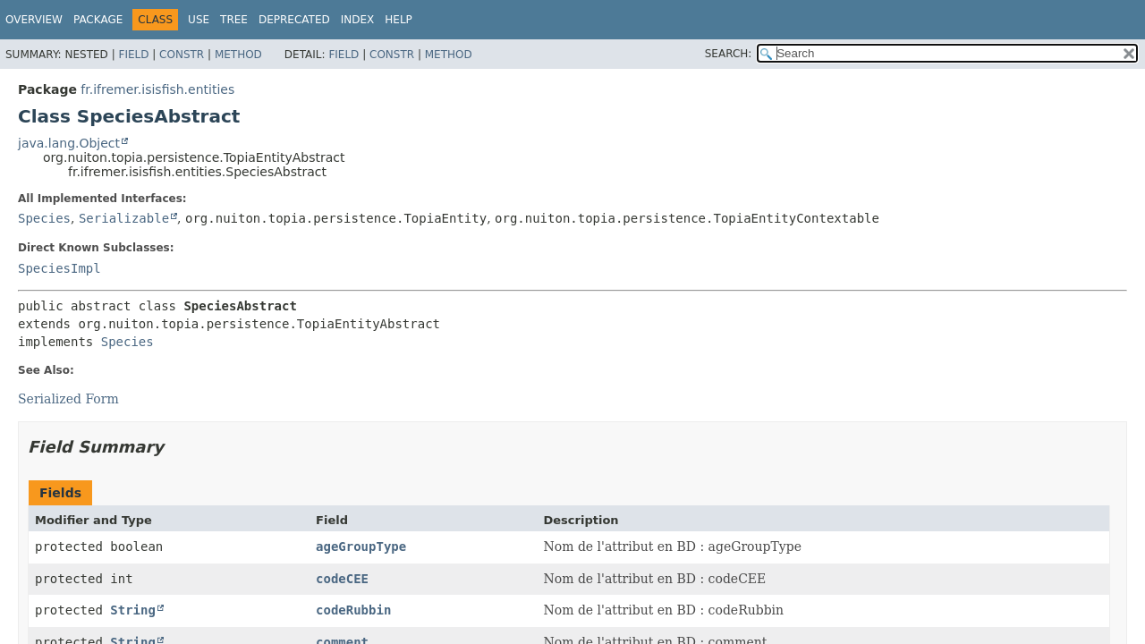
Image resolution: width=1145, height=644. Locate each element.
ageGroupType (361, 546)
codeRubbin (353, 610)
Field (133, 54)
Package (98, 19)
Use (198, 19)
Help (398, 19)
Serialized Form (68, 399)
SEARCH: (728, 53)
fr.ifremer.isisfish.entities (157, 89)
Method (238, 54)
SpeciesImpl (59, 268)
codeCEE (342, 579)
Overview (34, 19)
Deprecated (294, 19)
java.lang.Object (69, 143)
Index (358, 19)
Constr (181, 54)
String (133, 610)
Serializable (124, 218)
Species (44, 218)
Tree (234, 19)
